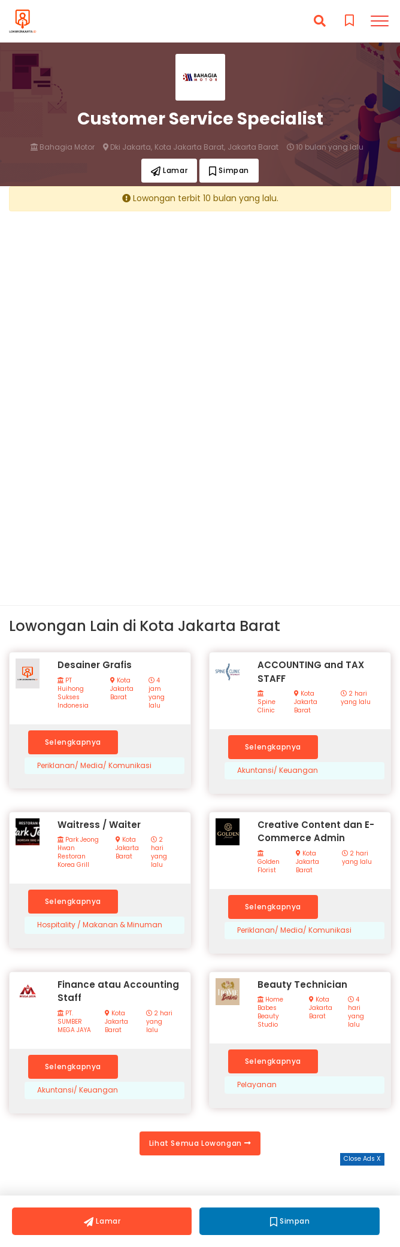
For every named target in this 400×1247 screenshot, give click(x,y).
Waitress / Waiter (99, 824)
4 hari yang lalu (356, 1012)
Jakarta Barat (253, 147)
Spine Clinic (266, 702)
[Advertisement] (200, 303)
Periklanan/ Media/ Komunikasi (94, 765)
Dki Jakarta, (127, 147)
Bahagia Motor (63, 147)
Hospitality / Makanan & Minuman (99, 925)
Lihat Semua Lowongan (200, 1143)
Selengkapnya (73, 742)
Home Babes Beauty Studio (270, 1012)
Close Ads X (362, 1158)
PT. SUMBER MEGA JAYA (74, 1021)
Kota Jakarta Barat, (189, 147)
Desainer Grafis (94, 665)
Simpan (229, 170)
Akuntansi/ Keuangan (277, 770)
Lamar (169, 170)
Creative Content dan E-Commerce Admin (315, 831)
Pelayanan (257, 1085)
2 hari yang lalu (356, 698)
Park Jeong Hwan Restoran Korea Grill (78, 852)
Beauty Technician (302, 984)
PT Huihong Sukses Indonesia (73, 693)
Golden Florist (268, 862)
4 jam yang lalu (157, 693)
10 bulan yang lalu (325, 147)
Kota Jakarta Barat (122, 689)
